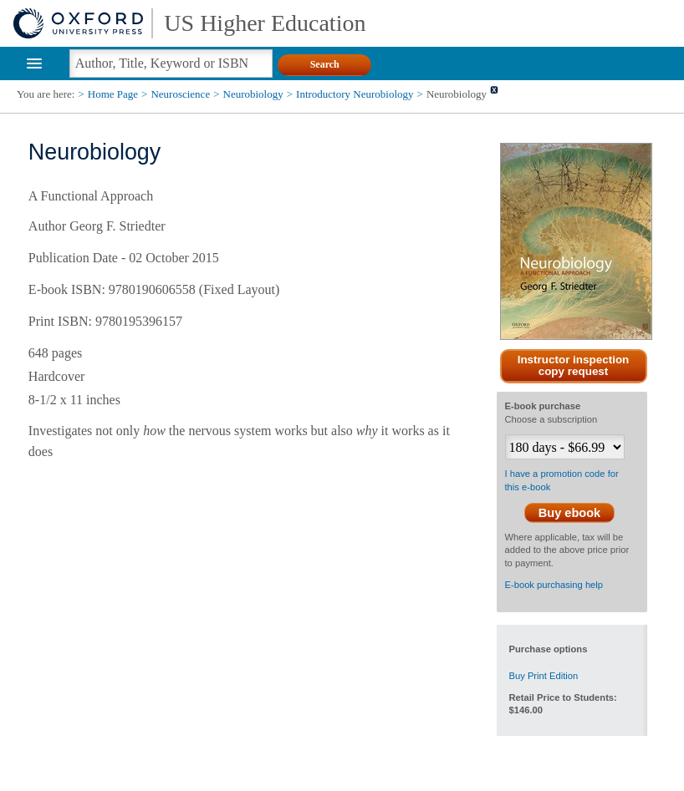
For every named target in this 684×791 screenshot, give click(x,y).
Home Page (113, 94)
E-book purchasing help (554, 585)
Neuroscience (180, 94)
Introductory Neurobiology (354, 94)
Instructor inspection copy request (574, 365)
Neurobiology (253, 94)
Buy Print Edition (544, 676)
